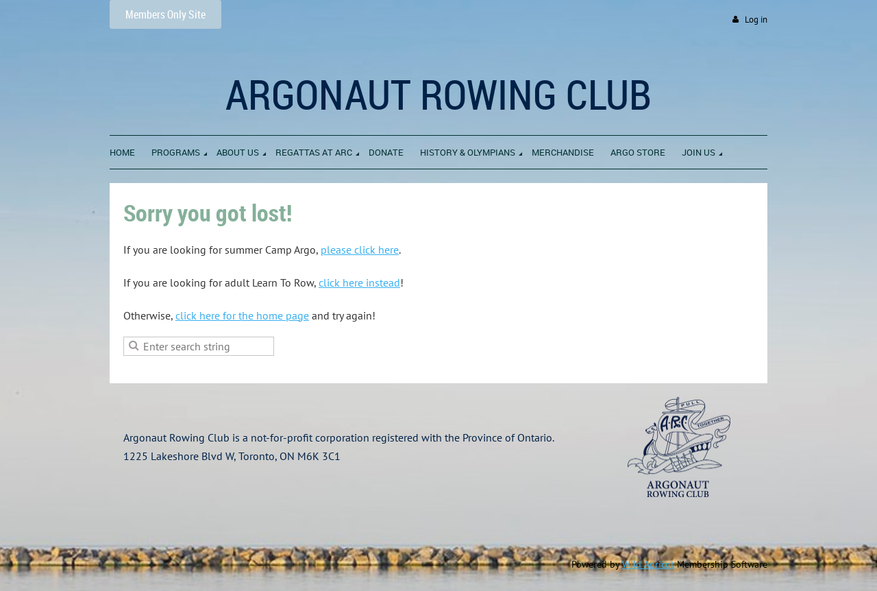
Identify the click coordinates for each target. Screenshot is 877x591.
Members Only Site (165, 14)
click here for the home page (242, 315)
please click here (360, 249)
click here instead (359, 282)
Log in (756, 19)
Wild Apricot (648, 564)
